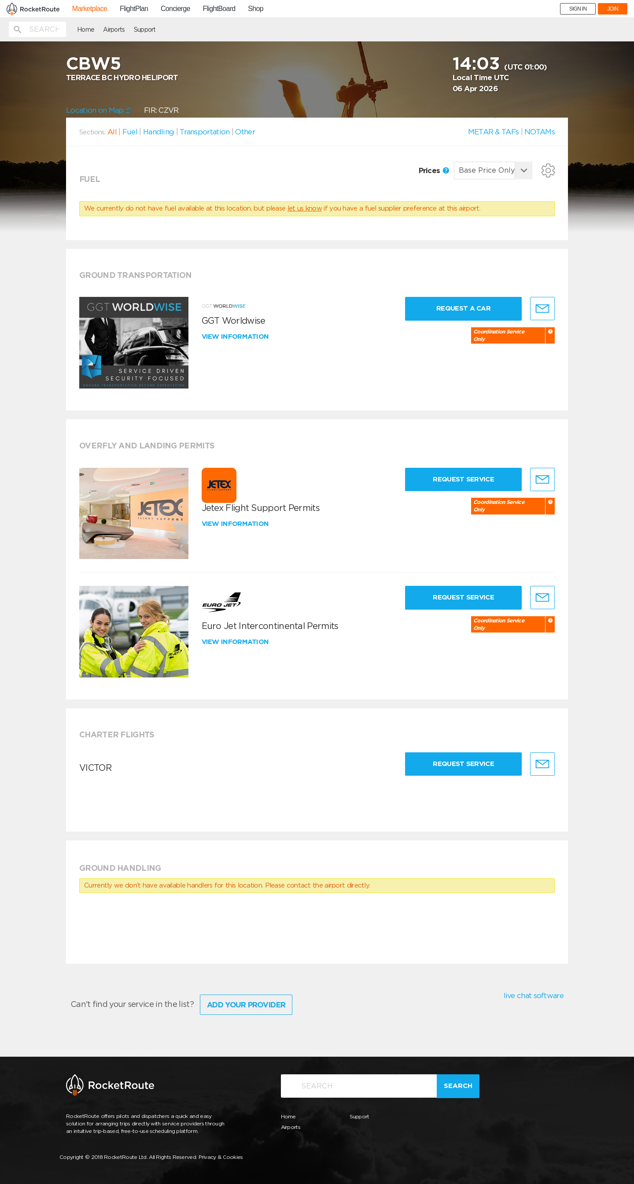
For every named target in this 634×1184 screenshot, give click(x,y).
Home (85, 29)
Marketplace (89, 8)
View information (236, 336)
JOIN (612, 9)
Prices (434, 170)
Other (245, 131)
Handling (158, 131)
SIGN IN (578, 9)
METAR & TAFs (493, 131)
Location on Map (98, 110)
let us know (305, 208)
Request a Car (463, 308)
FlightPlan (134, 8)
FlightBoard (219, 8)
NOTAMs (539, 131)
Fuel (129, 131)
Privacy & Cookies (221, 1157)
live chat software (534, 995)
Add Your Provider (246, 1004)
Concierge (175, 8)
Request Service (463, 479)
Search (458, 1086)
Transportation (204, 131)
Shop (255, 8)
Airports (114, 29)
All (112, 131)
